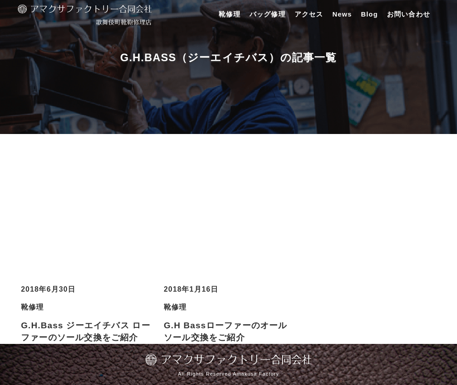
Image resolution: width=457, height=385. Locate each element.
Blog (369, 14)
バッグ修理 (267, 14)
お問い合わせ (408, 14)
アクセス (309, 14)
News (342, 14)
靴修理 (230, 14)
